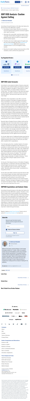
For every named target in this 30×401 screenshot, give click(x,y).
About (3, 329)
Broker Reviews (5, 363)
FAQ (2, 331)
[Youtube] (21, 324)
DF (1, 8)
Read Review (6, 70)
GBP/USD (7, 270)
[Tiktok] (17, 324)
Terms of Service (6, 335)
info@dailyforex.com (5, 370)
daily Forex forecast (14, 211)
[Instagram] (25, 324)
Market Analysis (5, 366)
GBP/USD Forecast (14, 8)
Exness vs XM (5, 342)
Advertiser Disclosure (25, 5)
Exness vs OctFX (5, 344)
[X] (5, 324)
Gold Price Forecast (6, 357)
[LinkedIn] (9, 324)
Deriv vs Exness (5, 350)
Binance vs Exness (6, 346)
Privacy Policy (5, 337)
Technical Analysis (6, 8)
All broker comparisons (7, 352)
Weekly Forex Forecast (7, 361)
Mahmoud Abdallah (15, 241)
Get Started (6, 67)
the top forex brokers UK (11, 213)
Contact (3, 333)
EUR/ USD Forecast (6, 359)
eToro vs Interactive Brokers (8, 348)
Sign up (15, 232)
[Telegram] (13, 324)
